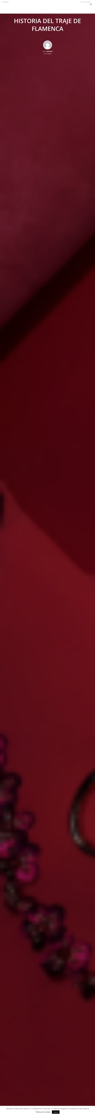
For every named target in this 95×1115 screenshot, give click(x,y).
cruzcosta (49, 51)
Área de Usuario (86, 2)
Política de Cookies (43, 1112)
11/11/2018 (47, 54)
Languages (5, 2)
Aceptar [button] (55, 1112)
